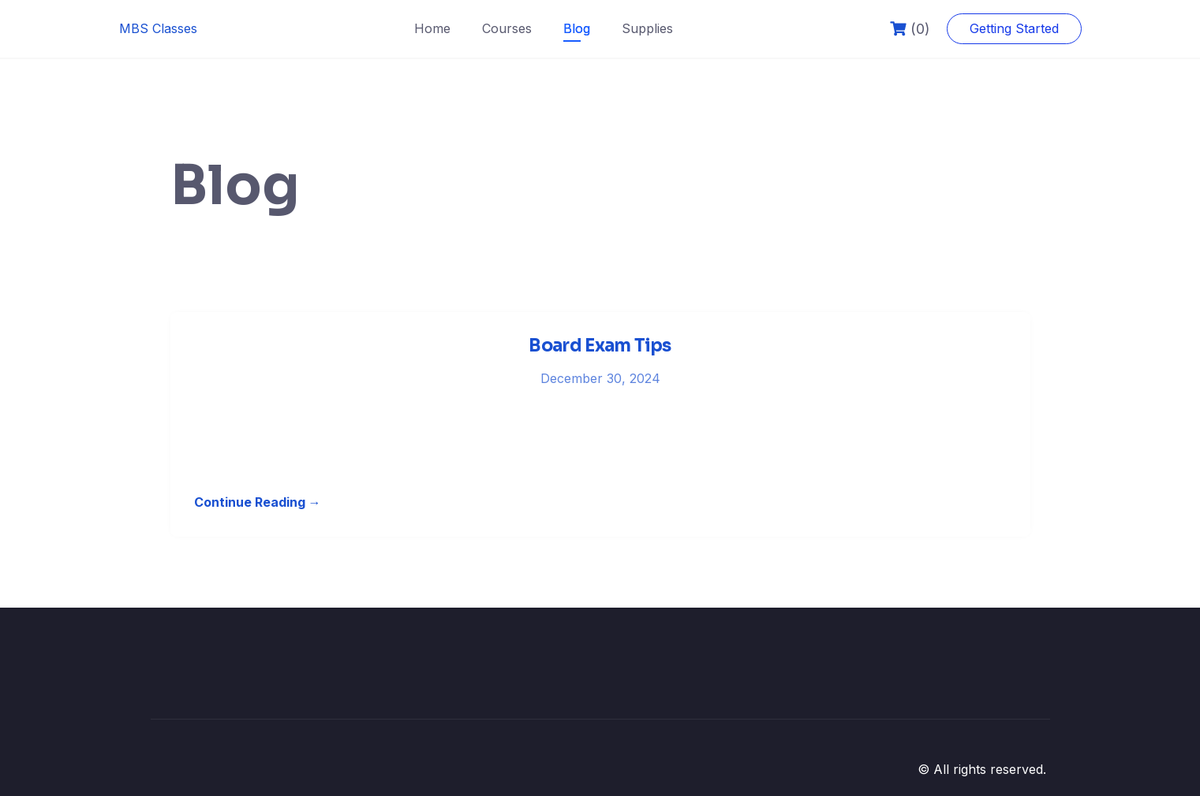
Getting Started (1014, 28)
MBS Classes (158, 28)
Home (432, 28)
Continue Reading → (257, 502)
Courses (507, 28)
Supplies (647, 28)
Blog (576, 28)
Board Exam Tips (600, 345)
